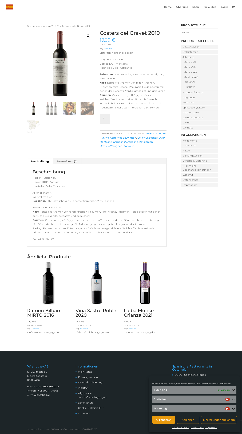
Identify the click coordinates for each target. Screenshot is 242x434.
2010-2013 (190, 61)
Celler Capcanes (147, 137)
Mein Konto (190, 140)
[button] (88, 36)
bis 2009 (189, 81)
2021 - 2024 (191, 76)
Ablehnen (188, 419)
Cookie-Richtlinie (180, 427)
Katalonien (146, 141)
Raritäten (189, 86)
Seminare (188, 102)
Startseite (32, 26)
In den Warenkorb (133, 118)
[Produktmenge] (105, 119)
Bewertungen (191, 46)
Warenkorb (189, 145)
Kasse (186, 150)
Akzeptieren (164, 419)
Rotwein (129, 146)
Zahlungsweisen (193, 155)
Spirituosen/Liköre (194, 107)
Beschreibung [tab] (40, 161)
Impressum (211, 427)
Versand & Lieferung (195, 160)
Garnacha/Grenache (125, 141)
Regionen (189, 97)
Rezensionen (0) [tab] (67, 161)
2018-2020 (57, 26)
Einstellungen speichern (219, 419)
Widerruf (188, 174)
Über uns (182, 7)
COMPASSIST (89, 429)
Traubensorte (191, 112)
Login (224, 7)
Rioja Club (210, 7)
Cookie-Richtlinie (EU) (91, 407)
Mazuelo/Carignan (111, 146)
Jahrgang (44, 26)
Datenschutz (197, 427)
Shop (195, 7)
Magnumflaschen (193, 92)
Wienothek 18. (59, 429)
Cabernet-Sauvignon (123, 137)
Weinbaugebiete (193, 117)
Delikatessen (190, 51)
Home (168, 7)
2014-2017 (190, 66)
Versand (108, 48)
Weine (186, 122)
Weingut (188, 127)
